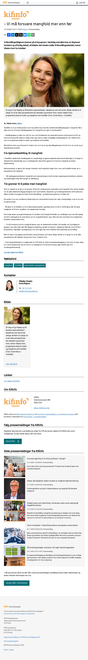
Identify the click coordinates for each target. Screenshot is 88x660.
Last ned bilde (11, 364)
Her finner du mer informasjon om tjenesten (19, 614)
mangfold (8, 265)
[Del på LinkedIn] (13, 35)
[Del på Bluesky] (25, 35)
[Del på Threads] (21, 35)
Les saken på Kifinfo (12, 381)
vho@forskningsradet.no (28, 291)
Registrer (13, 441)
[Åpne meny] (28, 2)
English (11, 650)
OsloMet (18, 265)
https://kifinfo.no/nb (41, 408)
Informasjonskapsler (11, 641)
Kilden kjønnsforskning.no (25, 414)
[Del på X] (17, 35)
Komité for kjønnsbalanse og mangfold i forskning (56, 414)
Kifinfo (25, 29)
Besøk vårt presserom (16, 583)
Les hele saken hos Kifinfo (13, 252)
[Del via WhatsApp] (29, 35)
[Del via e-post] (33, 35)
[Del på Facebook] (9, 35)
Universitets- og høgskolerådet (35, 417)
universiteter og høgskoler (34, 265)
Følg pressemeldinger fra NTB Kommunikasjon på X (22, 637)
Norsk (6, 650)
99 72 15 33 (27, 288)
